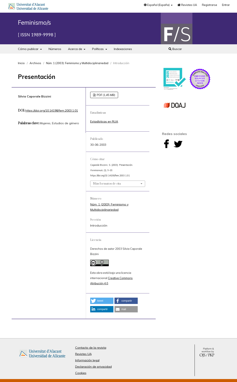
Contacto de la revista (90, 348)
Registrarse (209, 5)
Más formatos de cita (107, 184)
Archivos (35, 63)
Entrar (226, 5)
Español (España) (157, 5)
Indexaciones (123, 49)
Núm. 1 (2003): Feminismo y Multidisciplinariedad (77, 63)
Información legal (87, 360)
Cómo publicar (28, 49)
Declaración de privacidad (93, 367)
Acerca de (75, 49)
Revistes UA (187, 5)
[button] (101, 301)
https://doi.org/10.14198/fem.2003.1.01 (51, 110)
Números (55, 49)
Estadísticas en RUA (104, 121)
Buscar (175, 49)
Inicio (21, 63)
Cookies (80, 373)
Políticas (98, 49)
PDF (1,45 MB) (105, 95)
